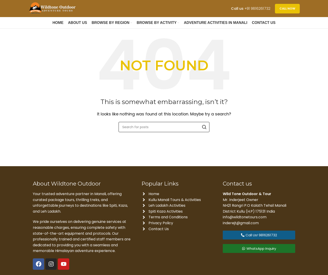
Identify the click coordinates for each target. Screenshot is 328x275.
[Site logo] (53, 8)
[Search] (164, 127)
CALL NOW (287, 8)
